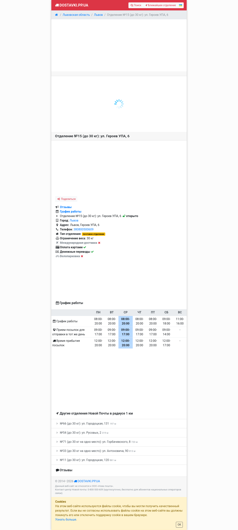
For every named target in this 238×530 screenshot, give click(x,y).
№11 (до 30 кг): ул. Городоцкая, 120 (85, 460)
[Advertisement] (119, 45)
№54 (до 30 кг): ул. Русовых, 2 (81, 432)
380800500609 (84, 229)
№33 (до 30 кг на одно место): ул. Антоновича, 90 (95, 451)
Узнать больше (65, 519)
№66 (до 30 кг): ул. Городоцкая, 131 (85, 423)
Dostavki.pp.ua (71, 5)
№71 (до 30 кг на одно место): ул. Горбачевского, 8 (96, 442)
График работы (70, 211)
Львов (74, 220)
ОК (179, 524)
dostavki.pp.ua (88, 481)
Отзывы (66, 207)
